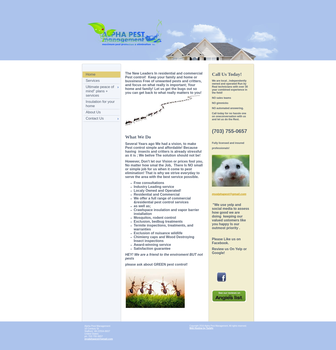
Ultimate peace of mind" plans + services (100, 91)
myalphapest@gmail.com (98, 339)
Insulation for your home (100, 104)
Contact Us (95, 118)
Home (90, 74)
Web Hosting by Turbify (201, 328)
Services (93, 81)
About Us (93, 112)
